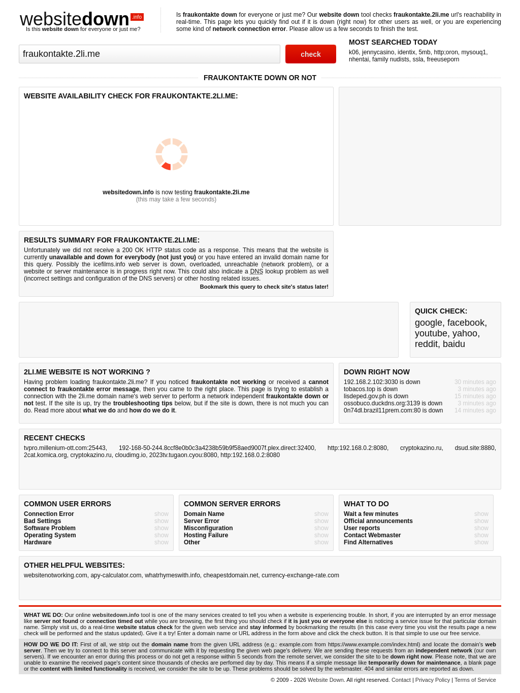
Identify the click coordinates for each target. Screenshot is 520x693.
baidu (454, 344)
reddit (426, 344)
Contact (401, 680)
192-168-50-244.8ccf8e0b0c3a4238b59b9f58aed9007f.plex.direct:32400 (216, 448)
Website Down (326, 680)
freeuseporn (443, 59)
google (428, 323)
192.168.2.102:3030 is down (382, 382)
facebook (465, 323)
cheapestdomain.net (231, 575)
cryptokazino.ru (420, 448)
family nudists (390, 59)
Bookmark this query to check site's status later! (264, 287)
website (82, 19)
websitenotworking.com (55, 575)
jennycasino (378, 52)
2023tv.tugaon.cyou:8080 (183, 455)
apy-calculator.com (115, 575)
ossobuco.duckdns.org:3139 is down (393, 403)
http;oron (446, 52)
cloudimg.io (130, 455)
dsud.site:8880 (475, 448)
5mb (424, 52)
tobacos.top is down (371, 389)
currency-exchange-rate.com (300, 575)
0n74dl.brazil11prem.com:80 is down (393, 410)
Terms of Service (475, 680)
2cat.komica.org (45, 455)
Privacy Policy (432, 680)
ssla (417, 59)
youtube (431, 333)
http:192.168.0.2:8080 (357, 448)
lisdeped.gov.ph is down (376, 396)
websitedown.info (128, 192)
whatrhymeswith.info (172, 575)
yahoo (464, 333)
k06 (354, 52)
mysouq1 (474, 52)
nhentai (359, 59)
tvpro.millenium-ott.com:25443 (65, 448)
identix (406, 52)
